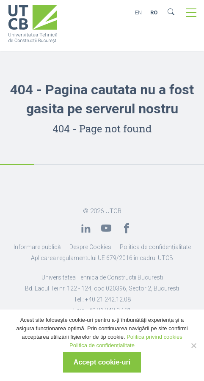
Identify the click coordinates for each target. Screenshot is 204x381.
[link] (32, 25)
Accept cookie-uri (102, 362)
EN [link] (138, 12)
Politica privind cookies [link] (154, 337)
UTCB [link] (113, 211)
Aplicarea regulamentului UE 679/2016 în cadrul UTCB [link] (102, 258)
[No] (193, 345)
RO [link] (153, 12)
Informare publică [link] (37, 247)
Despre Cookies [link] (90, 247)
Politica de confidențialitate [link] (155, 247)
